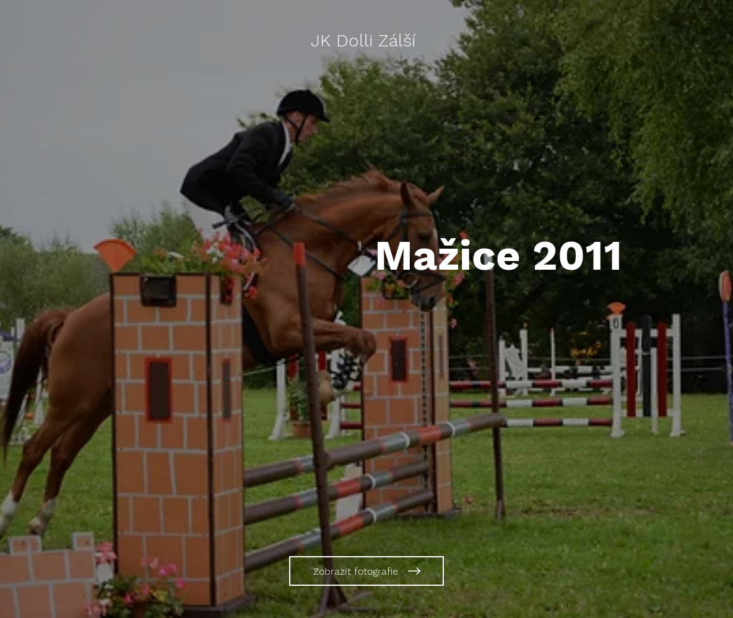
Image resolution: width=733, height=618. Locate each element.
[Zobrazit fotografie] (366, 571)
